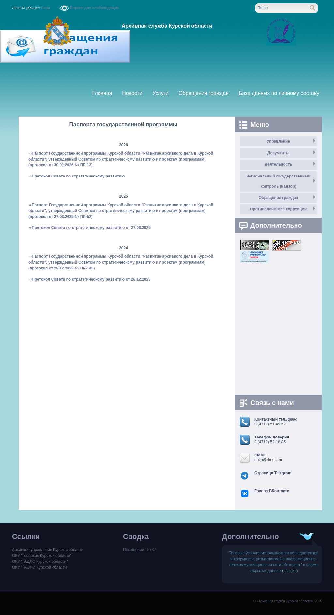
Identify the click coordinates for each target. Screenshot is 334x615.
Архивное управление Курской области (47, 549)
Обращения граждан (203, 93)
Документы (278, 153)
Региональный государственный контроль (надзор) (278, 181)
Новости (132, 93)
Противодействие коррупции (278, 209)
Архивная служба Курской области (167, 26)
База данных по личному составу (279, 93)
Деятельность (278, 164)
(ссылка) (290, 570)
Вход (45, 8)
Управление (278, 141)
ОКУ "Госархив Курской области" (41, 555)
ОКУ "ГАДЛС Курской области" (40, 561)
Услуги (160, 93)
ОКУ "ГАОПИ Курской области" (40, 567)
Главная (102, 93)
